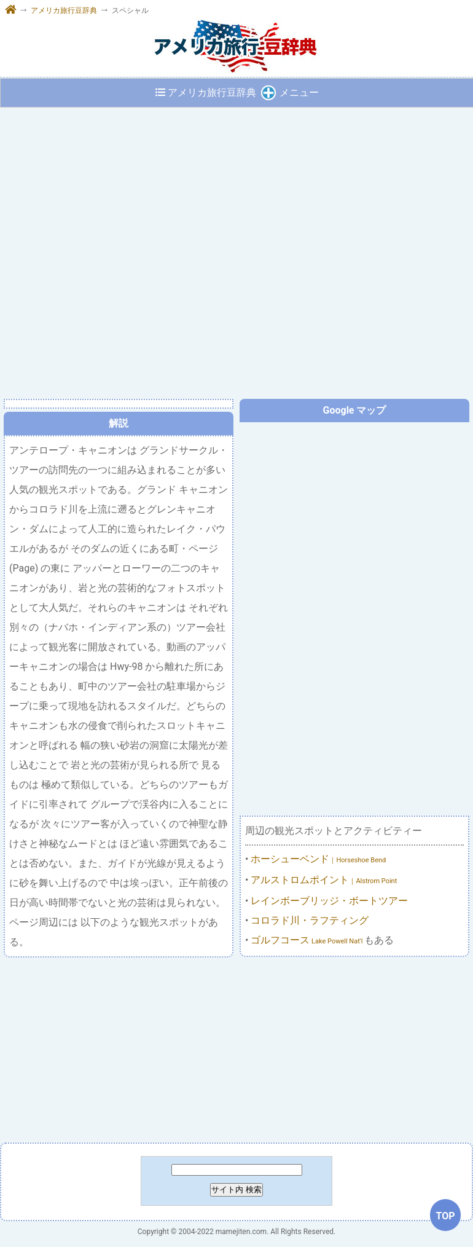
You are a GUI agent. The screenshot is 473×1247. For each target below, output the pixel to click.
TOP (445, 1216)
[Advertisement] (236, 1050)
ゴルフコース (307, 940)
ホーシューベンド (318, 859)
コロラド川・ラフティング (310, 920)
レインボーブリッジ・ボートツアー (329, 901)
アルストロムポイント (324, 880)
